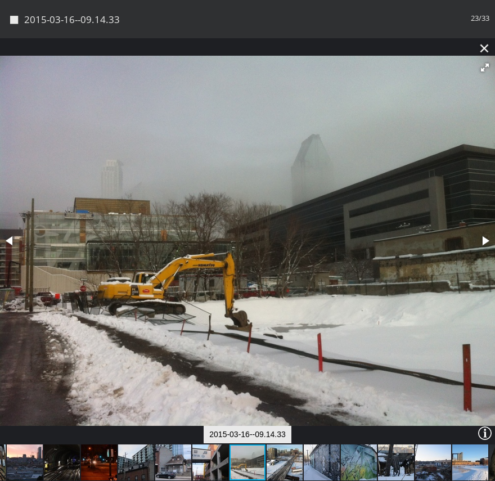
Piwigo (266, 468)
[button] (485, 30)
